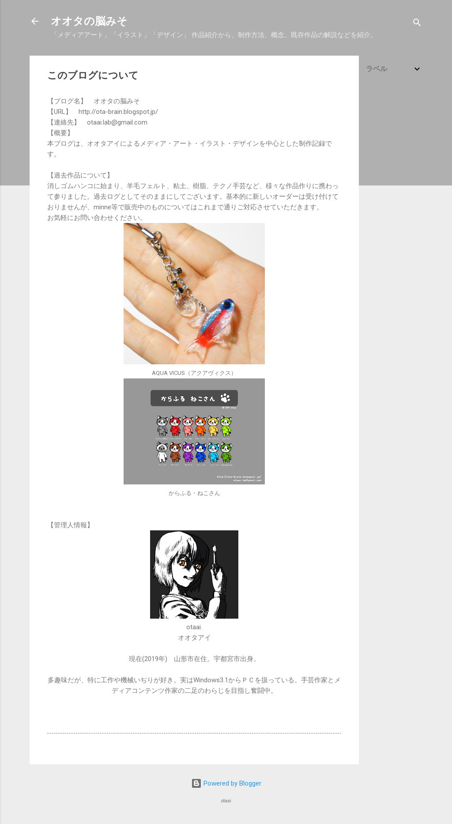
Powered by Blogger (226, 783)
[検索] (417, 24)
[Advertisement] (394, 221)
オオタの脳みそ (89, 21)
